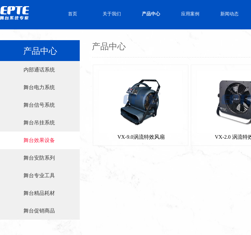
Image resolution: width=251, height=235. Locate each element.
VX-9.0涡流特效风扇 (140, 137)
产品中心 (151, 13)
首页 (72, 13)
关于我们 (112, 13)
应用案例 (190, 13)
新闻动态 (229, 13)
